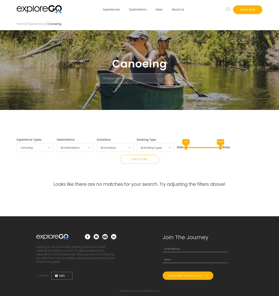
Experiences (111, 9)
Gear (159, 9)
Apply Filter (140, 159)
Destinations (137, 9)
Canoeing (54, 24)
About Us (178, 9)
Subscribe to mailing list (188, 275)
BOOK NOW (247, 9)
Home (21, 24)
